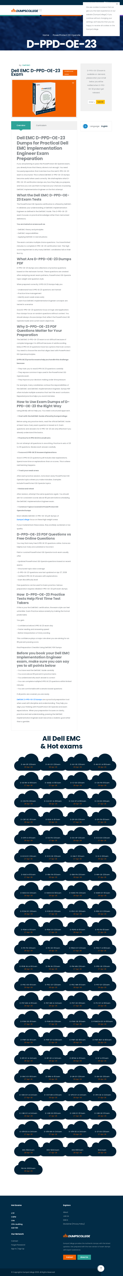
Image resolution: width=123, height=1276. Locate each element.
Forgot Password (18, 1245)
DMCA (65, 1220)
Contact (14, 1241)
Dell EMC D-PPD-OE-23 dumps (29, 699)
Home (46, 35)
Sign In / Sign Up (17, 1249)
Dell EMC (26, 65)
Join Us (66, 1216)
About (65, 1212)
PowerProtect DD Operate (66, 35)
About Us (84, 1257)
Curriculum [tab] (41, 125)
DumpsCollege (23, 519)
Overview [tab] (21, 125)
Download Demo (69, 73)
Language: (95, 126)
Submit (100, 102)
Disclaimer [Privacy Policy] (74, 1224)
